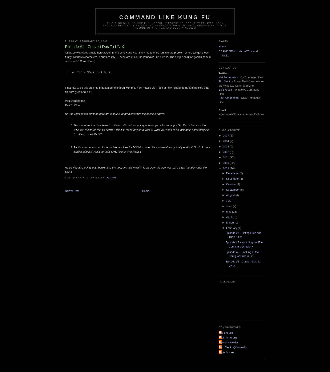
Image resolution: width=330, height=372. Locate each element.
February (232, 228)
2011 (226, 157)
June (229, 206)
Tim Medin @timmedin (233, 347)
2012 (226, 152)
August (231, 195)
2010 (226, 163)
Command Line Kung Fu (165, 17)
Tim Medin (225, 81)
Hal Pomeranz (227, 77)
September (233, 189)
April (229, 217)
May (229, 211)
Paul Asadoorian (229, 97)
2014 (226, 141)
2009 (226, 168)
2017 (226, 135)
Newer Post (72, 191)
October (231, 184)
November (233, 178)
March (230, 222)
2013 (226, 146)
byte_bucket (227, 352)
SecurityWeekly (229, 342)
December (233, 173)
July (229, 200)
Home (145, 191)
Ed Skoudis (226, 89)
